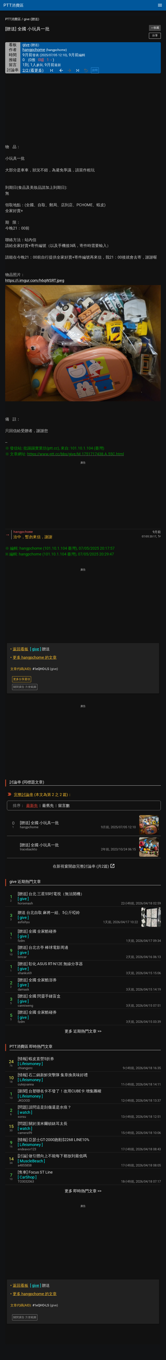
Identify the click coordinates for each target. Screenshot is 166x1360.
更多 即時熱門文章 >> (83, 1191)
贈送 (30, 649)
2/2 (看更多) (32, 70)
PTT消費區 (13, 19)
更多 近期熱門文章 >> (83, 1031)
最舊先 (48, 805)
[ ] (23, 898)
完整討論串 (23, 794)
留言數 (64, 805)
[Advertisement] (83, 106)
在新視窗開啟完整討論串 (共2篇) (84, 865)
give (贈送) (31, 19)
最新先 (32, 805)
